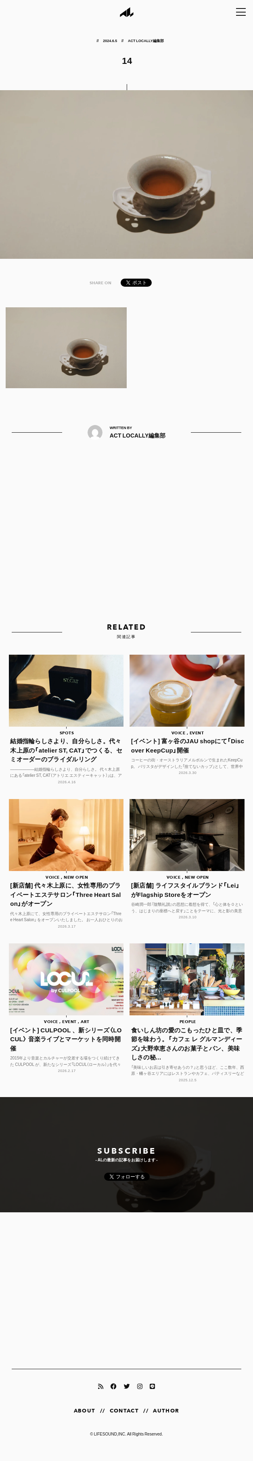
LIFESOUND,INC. (110, 1443)
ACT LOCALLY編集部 (146, 40)
